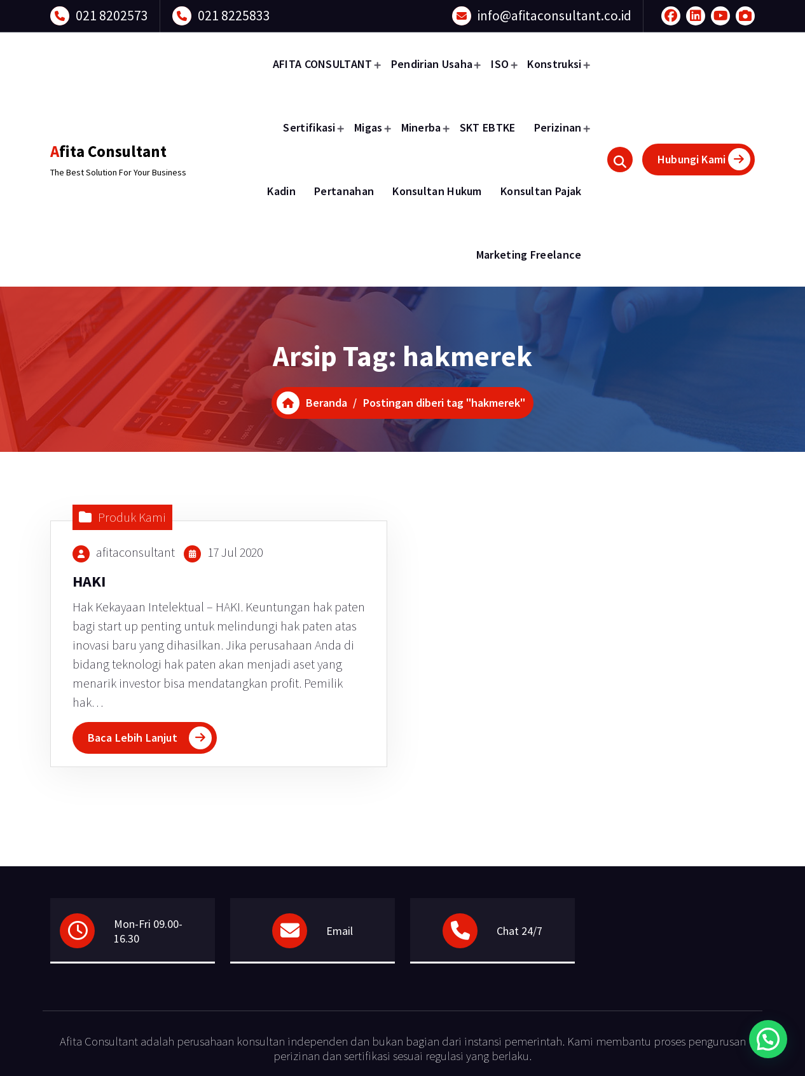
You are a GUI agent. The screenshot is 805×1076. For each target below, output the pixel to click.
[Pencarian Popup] (620, 159)
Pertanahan (344, 191)
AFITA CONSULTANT (323, 64)
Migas (368, 127)
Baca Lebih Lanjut (132, 737)
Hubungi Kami (703, 159)
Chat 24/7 (519, 930)
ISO (500, 64)
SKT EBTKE (488, 127)
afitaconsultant (135, 552)
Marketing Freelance (529, 254)
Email (339, 930)
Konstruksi (554, 64)
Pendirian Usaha (432, 64)
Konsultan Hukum (437, 191)
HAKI (89, 581)
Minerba (421, 127)
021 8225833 (234, 15)
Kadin (281, 191)
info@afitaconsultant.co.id (554, 15)
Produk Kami (132, 517)
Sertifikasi (309, 127)
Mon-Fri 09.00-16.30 (148, 931)
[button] (768, 1039)
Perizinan (558, 127)
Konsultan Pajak (541, 191)
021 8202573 (112, 15)
